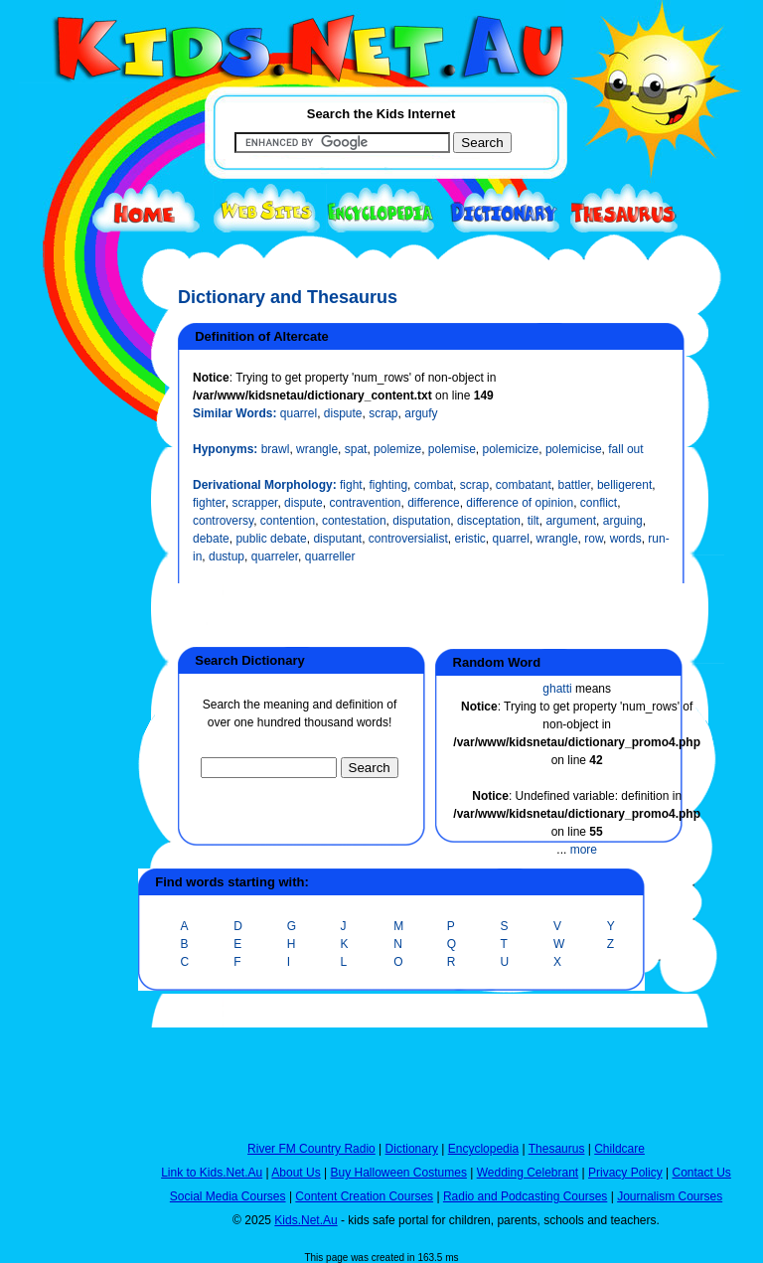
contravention (364, 503)
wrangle (317, 449)
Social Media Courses (228, 1196)
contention (287, 521)
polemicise (573, 449)
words (626, 539)
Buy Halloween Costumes (398, 1173)
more (583, 850)
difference (433, 503)
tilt (533, 521)
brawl (275, 449)
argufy (420, 413)
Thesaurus (557, 1149)
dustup (226, 556)
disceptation (489, 521)
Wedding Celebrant (528, 1173)
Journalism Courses (669, 1196)
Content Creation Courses (364, 1196)
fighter (209, 503)
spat (356, 449)
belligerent (624, 485)
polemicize (511, 449)
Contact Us (701, 1173)
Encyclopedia (483, 1149)
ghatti (556, 689)
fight (351, 485)
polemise (452, 449)
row (593, 539)
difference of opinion (519, 503)
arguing (623, 521)
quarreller (330, 556)
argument (570, 521)
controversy (223, 521)
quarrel (298, 413)
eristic (470, 539)
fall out (625, 449)
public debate (270, 539)
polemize (397, 449)
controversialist (408, 539)
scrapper (254, 503)
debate (211, 539)
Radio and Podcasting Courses (525, 1196)
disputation (421, 521)
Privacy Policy (625, 1173)
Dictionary (411, 1149)
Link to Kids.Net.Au (211, 1173)
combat (433, 485)
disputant (337, 539)
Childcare (619, 1149)
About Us (295, 1173)
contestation (354, 521)
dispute (343, 413)
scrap (383, 413)
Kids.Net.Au (305, 1220)
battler (574, 485)
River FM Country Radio (311, 1149)
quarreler (274, 556)
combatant (523, 485)
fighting (388, 485)
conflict (598, 503)
